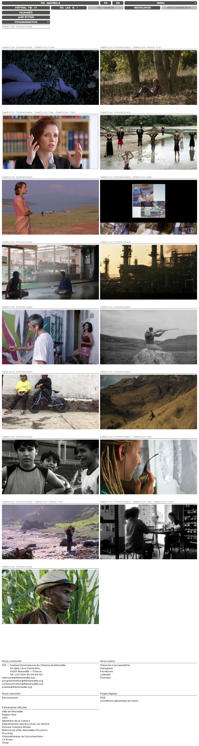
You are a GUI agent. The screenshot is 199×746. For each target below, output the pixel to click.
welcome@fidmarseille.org (18, 677)
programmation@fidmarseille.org (22, 680)
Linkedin (105, 674)
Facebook (106, 671)
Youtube (105, 677)
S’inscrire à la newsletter (115, 665)
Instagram (106, 668)
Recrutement (10, 697)
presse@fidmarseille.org (17, 686)
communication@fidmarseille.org (22, 683)
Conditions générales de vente (119, 700)
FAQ (102, 697)
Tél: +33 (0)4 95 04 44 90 (26, 674)
